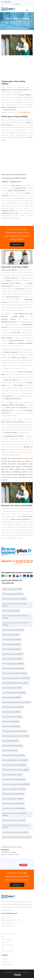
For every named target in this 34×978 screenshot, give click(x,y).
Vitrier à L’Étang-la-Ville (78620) (14, 765)
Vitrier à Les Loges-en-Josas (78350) (15, 784)
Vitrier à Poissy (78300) (10, 611)
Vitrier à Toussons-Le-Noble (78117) (15, 832)
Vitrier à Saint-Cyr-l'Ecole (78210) (14, 731)
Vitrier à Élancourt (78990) (12, 659)
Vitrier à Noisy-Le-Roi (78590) (13, 803)
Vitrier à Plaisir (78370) (10, 635)
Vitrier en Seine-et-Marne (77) (10, 920)
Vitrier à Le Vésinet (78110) (12, 717)
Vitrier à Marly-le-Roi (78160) (12, 707)
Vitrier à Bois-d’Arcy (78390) (12, 746)
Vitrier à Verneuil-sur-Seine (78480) (15, 736)
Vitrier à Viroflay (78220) (11, 726)
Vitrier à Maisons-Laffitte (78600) (14, 673)
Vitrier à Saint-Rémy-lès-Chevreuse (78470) (15, 826)
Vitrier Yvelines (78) (7, 923)
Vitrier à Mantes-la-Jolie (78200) (14, 599)
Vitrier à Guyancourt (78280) (13, 664)
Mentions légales (6, 964)
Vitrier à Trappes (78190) (11, 644)
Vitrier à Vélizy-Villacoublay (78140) (15, 683)
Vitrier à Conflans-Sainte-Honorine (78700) (15, 624)
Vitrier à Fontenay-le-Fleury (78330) (15, 770)
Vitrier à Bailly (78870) (10, 741)
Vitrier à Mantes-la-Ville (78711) (13, 693)
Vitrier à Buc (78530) (9, 750)
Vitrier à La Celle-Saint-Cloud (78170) (16, 678)
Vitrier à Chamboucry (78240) (13, 755)
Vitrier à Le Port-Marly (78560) (13, 808)
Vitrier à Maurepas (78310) (12, 688)
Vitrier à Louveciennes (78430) (13, 789)
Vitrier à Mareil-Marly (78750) (13, 794)
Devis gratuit (5, 959)
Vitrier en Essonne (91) (8, 926)
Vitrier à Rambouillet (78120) (13, 668)
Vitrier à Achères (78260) (11, 697)
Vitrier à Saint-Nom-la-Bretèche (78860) (14, 814)
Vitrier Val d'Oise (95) (7, 951)
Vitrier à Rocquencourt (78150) (13, 820)
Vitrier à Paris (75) (6, 917)
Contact (17, 244)
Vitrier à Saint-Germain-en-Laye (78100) (14, 605)
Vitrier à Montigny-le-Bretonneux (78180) (15, 617)
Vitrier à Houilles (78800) (11, 639)
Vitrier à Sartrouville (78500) (12, 594)
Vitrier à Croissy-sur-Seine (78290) (15, 760)
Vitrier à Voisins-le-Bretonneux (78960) (16, 837)
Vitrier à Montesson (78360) (12, 799)
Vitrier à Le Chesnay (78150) (12, 654)
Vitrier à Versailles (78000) (12, 589)
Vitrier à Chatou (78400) (11, 649)
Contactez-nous (6, 961)
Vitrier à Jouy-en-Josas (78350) (13, 779)
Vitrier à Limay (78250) (10, 721)
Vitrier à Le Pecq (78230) (11, 712)
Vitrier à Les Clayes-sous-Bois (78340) (16, 702)
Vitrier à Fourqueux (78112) (12, 775)
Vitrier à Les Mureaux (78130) (13, 630)
